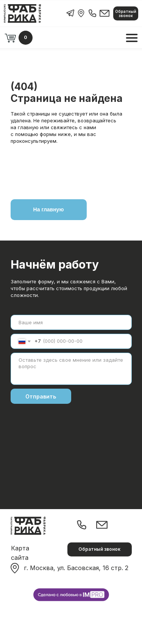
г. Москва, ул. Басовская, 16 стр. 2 (76, 568)
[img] (81, 13)
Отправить (40, 396)
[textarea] (71, 369)
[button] (125, 13)
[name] (71, 322)
